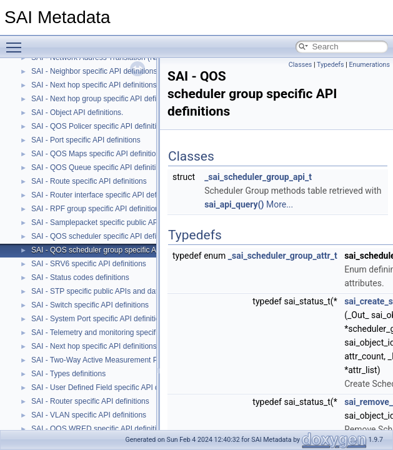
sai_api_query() (234, 204)
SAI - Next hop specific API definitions (94, 346)
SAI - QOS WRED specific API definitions (99, 428)
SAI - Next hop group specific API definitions (104, 98)
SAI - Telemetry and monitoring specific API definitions (121, 332)
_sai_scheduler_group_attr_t (282, 256)
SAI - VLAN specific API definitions (88, 415)
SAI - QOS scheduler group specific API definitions (115, 250)
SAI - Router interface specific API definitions (105, 195)
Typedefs (330, 65)
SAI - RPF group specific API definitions (97, 208)
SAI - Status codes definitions (80, 277)
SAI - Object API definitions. (77, 112)
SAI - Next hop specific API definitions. (95, 85)
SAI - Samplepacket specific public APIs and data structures (130, 222)
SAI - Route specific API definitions (89, 181)
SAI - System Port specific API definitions (99, 318)
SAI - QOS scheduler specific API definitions (104, 236)
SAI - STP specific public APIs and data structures (114, 291)
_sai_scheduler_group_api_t (258, 177)
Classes (300, 65)
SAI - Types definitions (68, 373)
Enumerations (369, 65)
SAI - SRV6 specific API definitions (88, 263)
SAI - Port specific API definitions (86, 140)
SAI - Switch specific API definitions (90, 305)
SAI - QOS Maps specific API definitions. (98, 153)
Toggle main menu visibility (16, 42)
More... (279, 204)
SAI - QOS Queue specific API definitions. (100, 167)
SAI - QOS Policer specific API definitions (99, 126)
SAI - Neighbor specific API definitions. (95, 71)
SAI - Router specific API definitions (90, 401)
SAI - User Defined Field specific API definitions (110, 387)
